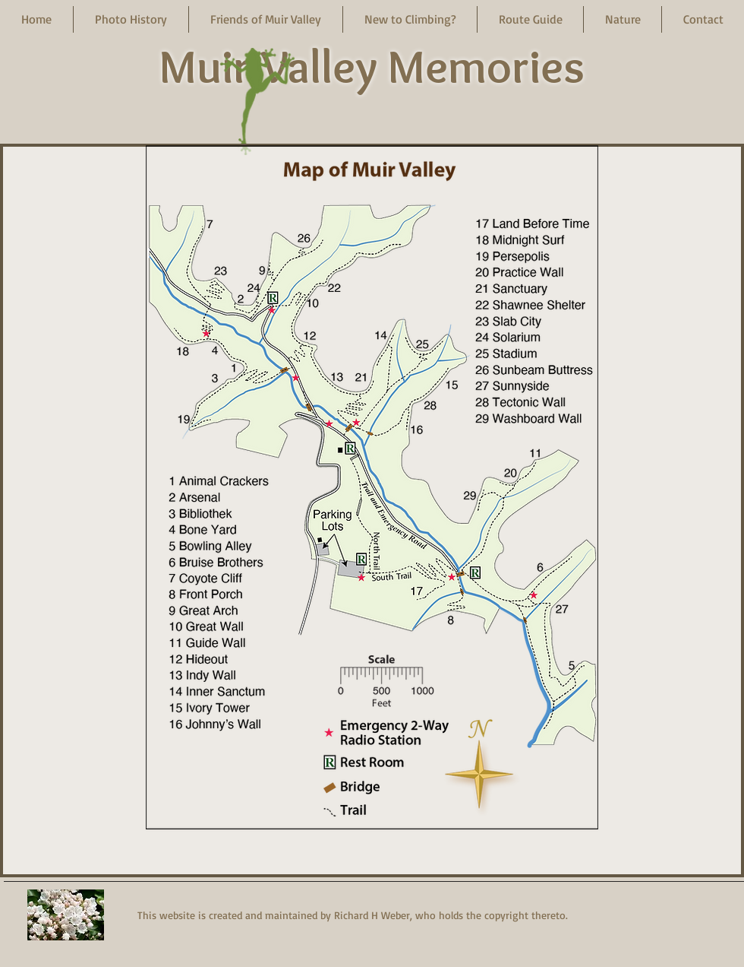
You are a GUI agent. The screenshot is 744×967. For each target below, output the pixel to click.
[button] (131, 19)
